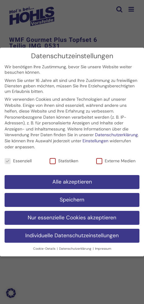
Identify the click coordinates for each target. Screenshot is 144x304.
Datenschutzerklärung (116, 134)
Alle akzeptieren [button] (72, 180)
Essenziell (18, 159)
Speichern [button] (72, 198)
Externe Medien (115, 159)
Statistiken (64, 159)
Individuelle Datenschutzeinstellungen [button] (72, 234)
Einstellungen (95, 139)
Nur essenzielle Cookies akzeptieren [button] (72, 216)
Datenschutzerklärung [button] (75, 247)
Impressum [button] (103, 247)
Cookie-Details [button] (44, 247)
